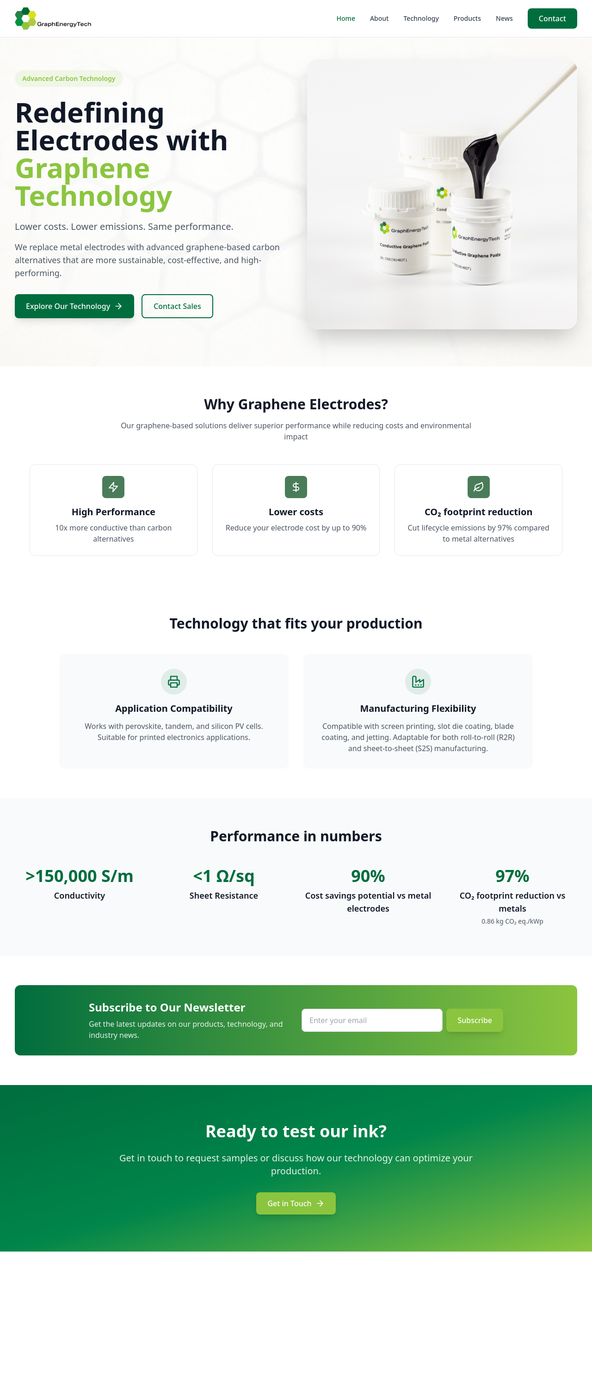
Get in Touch (295, 1203)
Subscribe (474, 1020)
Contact (552, 18)
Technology (420, 18)
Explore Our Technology (74, 306)
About (379, 18)
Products (467, 18)
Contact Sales (177, 306)
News (504, 18)
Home (346, 18)
